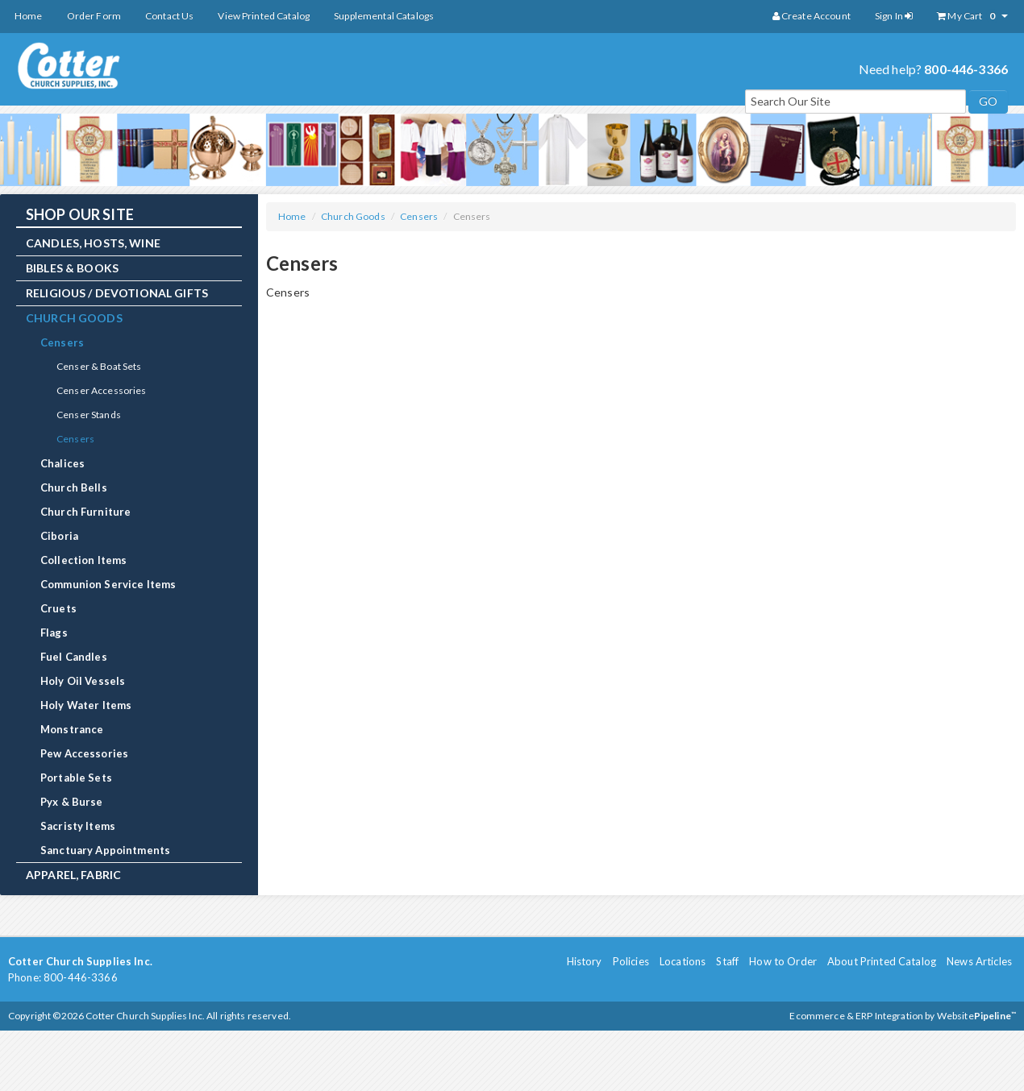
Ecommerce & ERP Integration (856, 1016)
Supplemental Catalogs (384, 16)
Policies (631, 961)
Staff (727, 961)
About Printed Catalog (881, 961)
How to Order (783, 961)
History (584, 961)
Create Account (811, 16)
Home (29, 16)
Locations (683, 961)
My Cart (972, 16)
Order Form (94, 16)
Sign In (894, 16)
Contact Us (169, 16)
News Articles (979, 961)
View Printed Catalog (264, 16)
